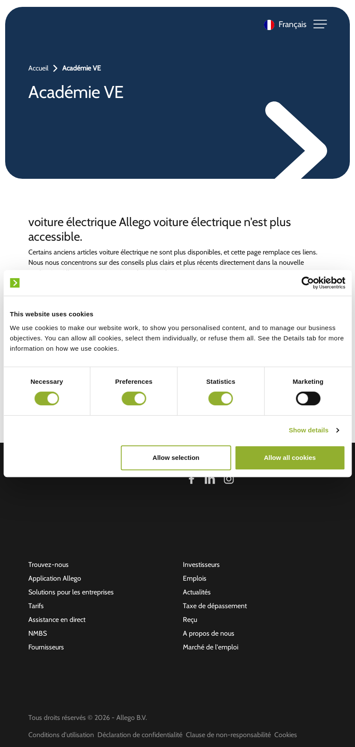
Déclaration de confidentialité (139, 735)
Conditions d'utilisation (61, 735)
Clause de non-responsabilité (228, 735)
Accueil (38, 68)
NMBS (37, 633)
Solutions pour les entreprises (71, 592)
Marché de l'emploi (210, 647)
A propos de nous (208, 633)
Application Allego (54, 578)
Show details (309, 430)
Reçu (190, 619)
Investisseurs (201, 564)
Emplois (194, 578)
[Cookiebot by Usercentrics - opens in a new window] (307, 282)
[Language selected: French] (283, 24)
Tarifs (36, 606)
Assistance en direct (56, 619)
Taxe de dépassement (215, 606)
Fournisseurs (46, 647)
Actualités (197, 592)
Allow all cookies (290, 457)
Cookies (285, 735)
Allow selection (175, 457)
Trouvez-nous (48, 564)
